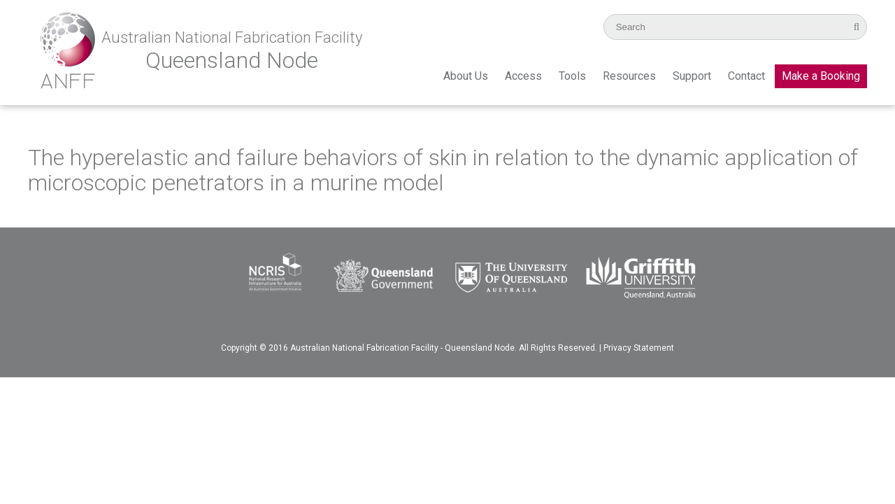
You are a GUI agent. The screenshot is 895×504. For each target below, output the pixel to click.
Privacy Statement (638, 348)
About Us (465, 76)
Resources (629, 76)
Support (692, 76)
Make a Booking (821, 76)
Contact (746, 76)
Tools (572, 76)
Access (523, 76)
